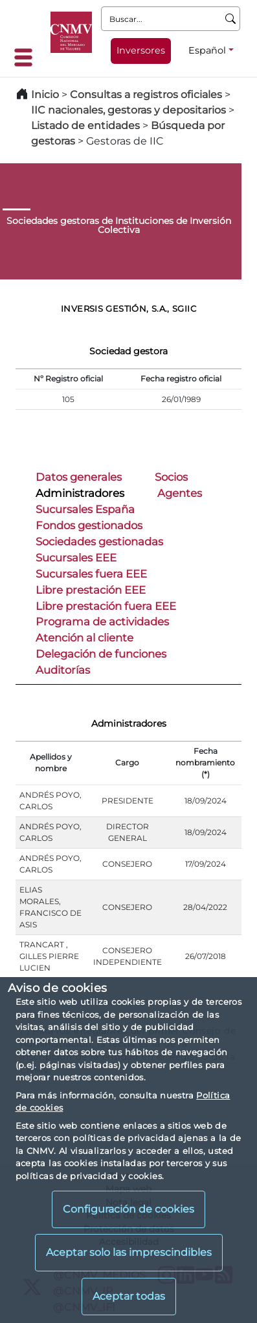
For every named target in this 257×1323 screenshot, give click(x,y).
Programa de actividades (102, 621)
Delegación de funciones (101, 653)
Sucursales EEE (76, 557)
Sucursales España (85, 509)
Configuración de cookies (128, 1209)
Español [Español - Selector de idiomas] (207, 50)
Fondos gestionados (89, 525)
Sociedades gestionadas (99, 541)
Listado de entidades (85, 125)
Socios (171, 476)
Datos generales (79, 476)
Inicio (45, 94)
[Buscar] (230, 18)
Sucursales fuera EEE (91, 573)
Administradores (80, 493)
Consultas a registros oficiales (146, 94)
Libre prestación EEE (91, 589)
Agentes (179, 493)
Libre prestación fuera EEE (106, 606)
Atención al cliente (84, 637)
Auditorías (63, 669)
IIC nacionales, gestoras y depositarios (128, 110)
